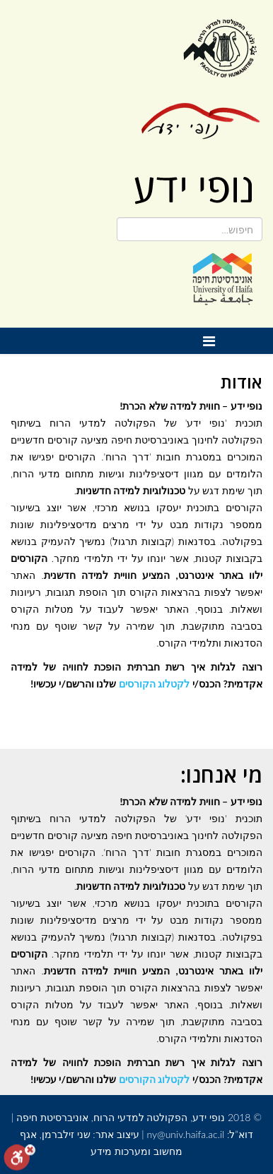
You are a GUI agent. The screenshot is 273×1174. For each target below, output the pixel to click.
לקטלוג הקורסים (154, 684)
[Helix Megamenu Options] (212, 341)
